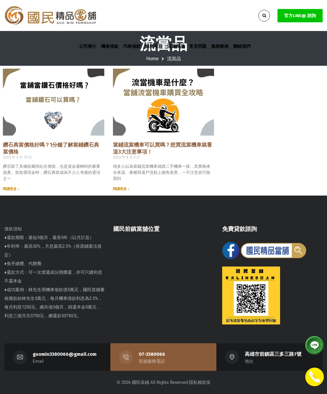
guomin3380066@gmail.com (64, 354)
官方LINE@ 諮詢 (300, 15)
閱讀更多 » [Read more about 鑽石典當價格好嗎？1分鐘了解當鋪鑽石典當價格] (11, 189)
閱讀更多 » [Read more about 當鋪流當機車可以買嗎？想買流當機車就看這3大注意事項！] (121, 189)
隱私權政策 (200, 382)
